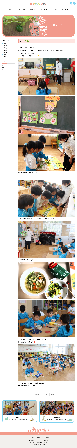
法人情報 (47, 437)
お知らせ (4, 65)
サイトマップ (40, 437)
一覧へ (46, 394)
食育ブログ (4, 69)
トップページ (31, 437)
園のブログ (4, 67)
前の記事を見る (38, 394)
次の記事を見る (54, 394)
